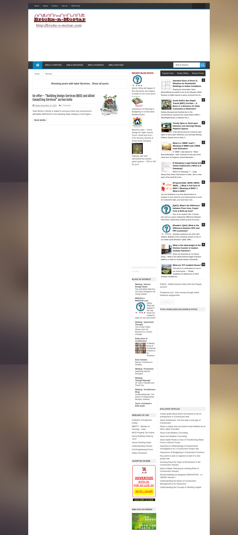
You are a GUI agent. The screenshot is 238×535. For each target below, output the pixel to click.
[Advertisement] (165, 35)
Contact (54, 6)
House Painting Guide (141, 442)
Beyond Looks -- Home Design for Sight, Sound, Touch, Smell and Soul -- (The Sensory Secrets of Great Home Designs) (142, 135)
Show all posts (100, 83)
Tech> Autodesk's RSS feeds (143, 404)
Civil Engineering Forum (142, 449)
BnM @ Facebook (96, 65)
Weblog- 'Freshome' (144, 369)
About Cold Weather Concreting (174, 433)
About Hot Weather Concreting (173, 436)
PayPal (163, 284)
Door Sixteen (141, 360)
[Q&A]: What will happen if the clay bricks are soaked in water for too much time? (144, 91)
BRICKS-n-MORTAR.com (141, 299)
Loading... (136, 271)
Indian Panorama (139, 453)
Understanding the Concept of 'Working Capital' (180, 487)
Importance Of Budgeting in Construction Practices (182, 452)
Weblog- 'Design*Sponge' (143, 379)
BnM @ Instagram (75, 65)
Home (36, 6)
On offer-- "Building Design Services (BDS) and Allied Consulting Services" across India (63, 98)
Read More (40, 120)
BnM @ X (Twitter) (53, 65)
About (45, 6)
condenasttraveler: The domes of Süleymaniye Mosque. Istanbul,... (144, 396)
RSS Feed (75, 6)
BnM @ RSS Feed (116, 65)
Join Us (65, 6)
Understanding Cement (142, 446)
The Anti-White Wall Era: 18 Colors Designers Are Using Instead (145, 291)
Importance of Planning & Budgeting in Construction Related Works (143, 112)
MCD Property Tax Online (143, 432)
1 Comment (66, 105)
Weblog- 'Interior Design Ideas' (143, 285)
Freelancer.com (167, 292)
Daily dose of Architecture (141, 339)
